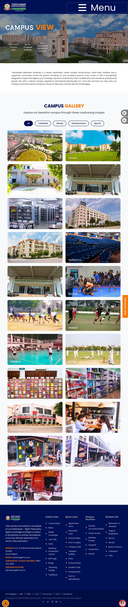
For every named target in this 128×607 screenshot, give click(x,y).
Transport (113, 551)
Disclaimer (67, 594)
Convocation (54, 523)
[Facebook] (43, 602)
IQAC (50, 544)
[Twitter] (48, 602)
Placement (47, 594)
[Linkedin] (52, 602)
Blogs (51, 563)
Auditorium (93, 549)
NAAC (28, 594)
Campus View (74, 547)
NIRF (21, 594)
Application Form (73, 525)
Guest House (94, 533)
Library (59, 123)
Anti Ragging (11, 594)
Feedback (53, 574)
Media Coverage (53, 533)
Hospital (92, 545)
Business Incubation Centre (53, 551)
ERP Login (52, 558)
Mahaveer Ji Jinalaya (114, 525)
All (28, 123)
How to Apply (74, 542)
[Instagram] (60, 602)
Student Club (74, 567)
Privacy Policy (74, 563)
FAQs (70, 558)
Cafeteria (43, 123)
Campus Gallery (72, 552)
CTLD (37, 594)
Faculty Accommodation (96, 527)
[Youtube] (56, 602)
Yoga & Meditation (113, 532)
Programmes (74, 571)
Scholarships (74, 538)
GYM (110, 555)
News (50, 527)
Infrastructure (79, 123)
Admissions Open (125, 306)
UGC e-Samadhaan (74, 577)
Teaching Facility (52, 569)
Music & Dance (115, 547)
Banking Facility (92, 539)
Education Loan (73, 532)
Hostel (91, 553)
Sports (97, 123)
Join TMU (52, 539)
